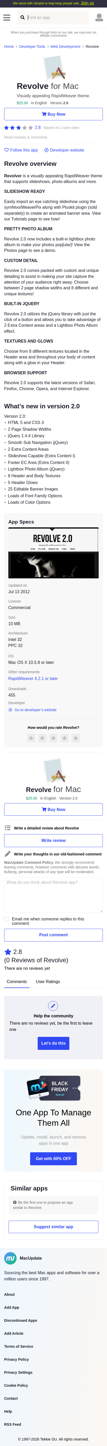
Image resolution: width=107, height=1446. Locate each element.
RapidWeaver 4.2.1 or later (33, 678)
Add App (11, 1307)
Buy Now (53, 114)
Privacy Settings (18, 1372)
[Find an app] (22, 17)
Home (9, 46)
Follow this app (21, 150)
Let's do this (53, 1043)
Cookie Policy (16, 1385)
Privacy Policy (16, 1359)
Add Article (13, 1333)
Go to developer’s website (32, 710)
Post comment (53, 935)
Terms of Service (18, 1346)
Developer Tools (32, 46)
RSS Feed (12, 1424)
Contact (11, 1398)
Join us (87, 3)
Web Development (66, 46)
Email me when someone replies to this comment (48, 921)
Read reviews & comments (26, 137)
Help (8, 1411)
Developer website (64, 150)
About (9, 1294)
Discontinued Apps (20, 1320)
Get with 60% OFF (53, 1158)
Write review (53, 840)
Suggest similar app (53, 1226)
